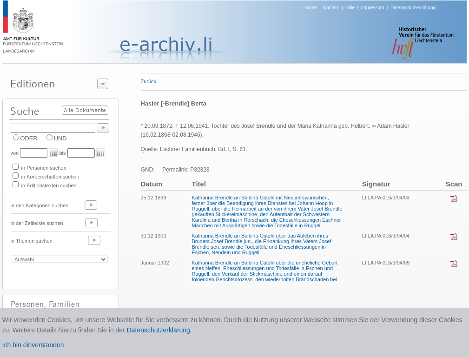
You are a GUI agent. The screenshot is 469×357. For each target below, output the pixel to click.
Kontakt (331, 7)
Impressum (372, 7)
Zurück (149, 81)
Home (310, 7)
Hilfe (350, 7)
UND (60, 138)
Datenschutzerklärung (413, 7)
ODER (29, 138)
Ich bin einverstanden (33, 345)
